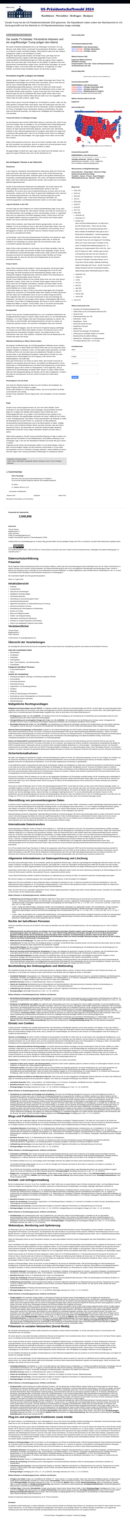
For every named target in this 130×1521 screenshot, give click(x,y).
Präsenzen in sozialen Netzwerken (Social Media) (26, 621)
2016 (75, 213)
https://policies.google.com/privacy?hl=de (83, 1175)
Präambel (13, 587)
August (77, 277)
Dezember (79, 215)
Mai (76, 285)
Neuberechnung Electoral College (83, 174)
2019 (75, 204)
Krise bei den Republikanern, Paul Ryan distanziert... (92, 257)
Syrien (48, 461)
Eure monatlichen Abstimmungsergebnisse (85, 163)
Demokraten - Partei (79, 319)
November (79, 218)
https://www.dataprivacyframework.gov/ (84, 852)
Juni (76, 282)
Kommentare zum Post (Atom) (23, 499)
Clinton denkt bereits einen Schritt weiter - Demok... (91, 237)
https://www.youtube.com (32, 1490)
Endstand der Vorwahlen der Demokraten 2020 (86, 93)
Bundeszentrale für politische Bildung (85, 336)
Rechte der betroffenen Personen (20, 606)
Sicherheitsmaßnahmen (17, 596)
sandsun (69, 1515)
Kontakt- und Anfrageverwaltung (20, 616)
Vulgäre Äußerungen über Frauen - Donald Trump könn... (93, 265)
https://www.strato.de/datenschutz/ (57, 1020)
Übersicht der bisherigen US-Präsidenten (86, 331)
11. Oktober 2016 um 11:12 (20, 487)
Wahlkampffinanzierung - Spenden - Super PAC (88, 178)
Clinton (14, 461)
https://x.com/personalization (19, 1484)
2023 (75, 193)
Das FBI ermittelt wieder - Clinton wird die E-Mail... (91, 226)
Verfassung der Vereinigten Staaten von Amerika (88, 333)
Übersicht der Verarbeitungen (19, 591)
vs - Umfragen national (84, 51)
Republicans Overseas (80, 326)
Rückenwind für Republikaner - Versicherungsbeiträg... (92, 234)
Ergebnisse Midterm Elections (82, 60)
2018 (75, 207)
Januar (77, 296)
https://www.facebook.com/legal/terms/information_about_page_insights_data (89, 1405)
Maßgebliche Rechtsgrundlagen (20, 594)
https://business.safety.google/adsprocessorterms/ (26, 1320)
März (77, 291)
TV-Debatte (58, 461)
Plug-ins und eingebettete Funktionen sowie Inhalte (26, 623)
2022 (75, 196)
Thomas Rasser (46, 550)
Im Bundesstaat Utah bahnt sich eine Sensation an (91, 254)
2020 (75, 202)
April (77, 288)
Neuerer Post (11, 495)
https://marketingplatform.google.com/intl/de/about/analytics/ (93, 1316)
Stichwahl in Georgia (79, 62)
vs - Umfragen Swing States (86, 49)
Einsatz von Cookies (16, 611)
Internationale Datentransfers (19, 601)
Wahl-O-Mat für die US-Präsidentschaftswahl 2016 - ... (92, 229)
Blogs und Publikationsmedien (19, 613)
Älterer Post (62, 495)
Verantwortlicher (15, 589)
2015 (75, 300)
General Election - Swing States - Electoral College (89, 172)
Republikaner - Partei (80, 321)
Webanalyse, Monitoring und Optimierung (23, 618)
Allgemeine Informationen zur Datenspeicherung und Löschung (30, 604)
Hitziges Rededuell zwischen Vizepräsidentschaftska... (92, 268)
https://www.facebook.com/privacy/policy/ (40, 1392)
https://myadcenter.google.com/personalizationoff (94, 1321)
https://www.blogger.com (45, 1175)
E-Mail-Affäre (20, 461)
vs (77, 89)
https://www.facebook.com (60, 1412)
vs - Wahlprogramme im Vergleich (88, 91)
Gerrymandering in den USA (81, 66)
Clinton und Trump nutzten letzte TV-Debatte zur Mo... (92, 243)
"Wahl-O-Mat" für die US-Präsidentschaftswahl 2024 (89, 311)
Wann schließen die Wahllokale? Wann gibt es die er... (92, 231)
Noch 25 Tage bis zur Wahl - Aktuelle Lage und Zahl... (92, 251)
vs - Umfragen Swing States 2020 (87, 87)
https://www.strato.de (23, 1020)
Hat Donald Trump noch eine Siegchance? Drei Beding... (93, 240)
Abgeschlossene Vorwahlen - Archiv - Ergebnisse (87, 161)
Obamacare (42, 461)
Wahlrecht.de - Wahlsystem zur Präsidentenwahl (88, 338)
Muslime (35, 461)
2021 (75, 199)
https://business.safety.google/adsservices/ (34, 1323)
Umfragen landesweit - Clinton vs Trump (85, 159)
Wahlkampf (10, 463)
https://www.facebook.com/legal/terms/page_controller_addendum (31, 1400)
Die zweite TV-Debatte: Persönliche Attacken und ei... (92, 259)
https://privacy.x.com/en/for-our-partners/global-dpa (67, 1484)
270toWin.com (106, 76)
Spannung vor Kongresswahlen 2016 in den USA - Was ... (93, 248)
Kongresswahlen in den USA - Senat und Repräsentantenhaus (93, 64)
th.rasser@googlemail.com (27, 638)
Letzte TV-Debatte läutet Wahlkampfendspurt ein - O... (92, 245)
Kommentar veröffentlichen (17, 491)
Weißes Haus (77, 329)
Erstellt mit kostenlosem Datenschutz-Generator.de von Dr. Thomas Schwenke (33, 1497)
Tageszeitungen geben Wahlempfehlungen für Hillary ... (92, 271)
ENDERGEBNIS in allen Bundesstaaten (85, 85)
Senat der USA (78, 314)
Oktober (78, 221)
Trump (52, 461)
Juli (76, 280)
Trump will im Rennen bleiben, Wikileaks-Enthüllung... (92, 262)
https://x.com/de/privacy (104, 1482)
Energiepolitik (28, 461)
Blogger (83, 1515)
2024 (75, 190)
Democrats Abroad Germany (82, 324)
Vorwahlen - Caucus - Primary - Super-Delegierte (88, 176)
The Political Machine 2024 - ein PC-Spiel (86, 341)
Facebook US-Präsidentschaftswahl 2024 (86, 309)
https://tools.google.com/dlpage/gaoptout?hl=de (25, 1321)
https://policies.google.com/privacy (86, 1318)
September (79, 274)
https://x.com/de (75, 1482)
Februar (78, 294)
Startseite (37, 495)
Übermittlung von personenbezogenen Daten (24, 599)
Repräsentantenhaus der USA (82, 316)
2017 (75, 210)
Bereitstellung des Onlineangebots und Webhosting (26, 608)
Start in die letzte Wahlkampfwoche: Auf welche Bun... (92, 223)
